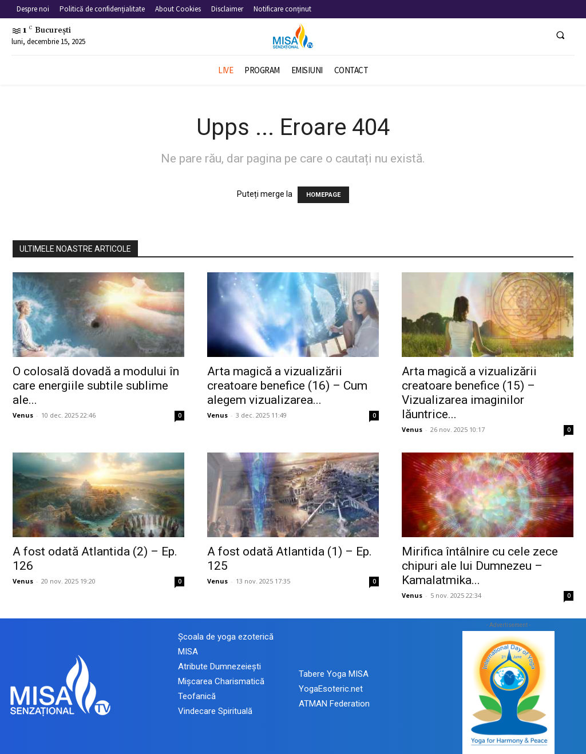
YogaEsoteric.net (331, 689)
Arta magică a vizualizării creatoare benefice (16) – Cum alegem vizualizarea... (287, 385)
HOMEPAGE (323, 195)
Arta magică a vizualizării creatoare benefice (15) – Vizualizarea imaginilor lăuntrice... (469, 392)
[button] (560, 35)
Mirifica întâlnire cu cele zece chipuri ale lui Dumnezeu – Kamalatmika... (480, 566)
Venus (23, 415)
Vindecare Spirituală (215, 711)
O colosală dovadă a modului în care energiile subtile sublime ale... (96, 385)
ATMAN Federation (334, 704)
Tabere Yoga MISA (334, 674)
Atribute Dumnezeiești (219, 666)
